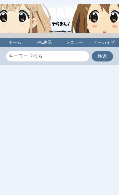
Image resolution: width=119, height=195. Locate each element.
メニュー (74, 42)
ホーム (14, 42)
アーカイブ (104, 42)
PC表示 (44, 42)
